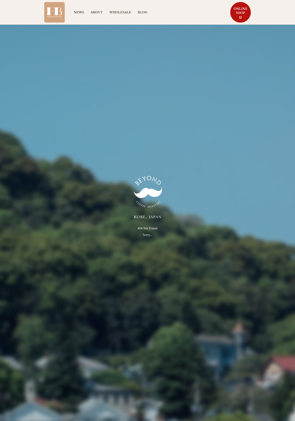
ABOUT (97, 12)
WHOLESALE (120, 12)
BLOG (142, 12)
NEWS (79, 12)
